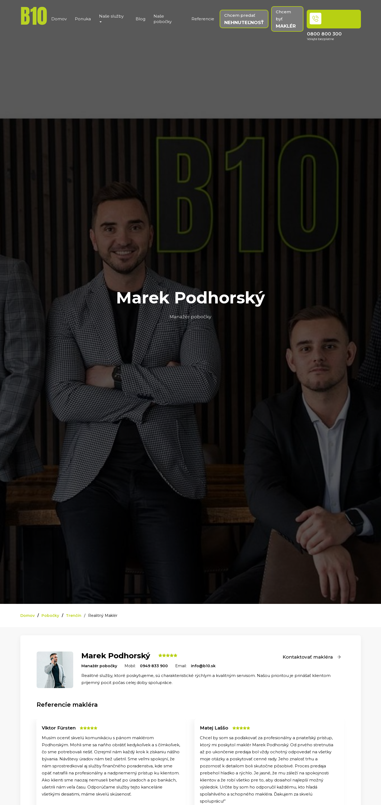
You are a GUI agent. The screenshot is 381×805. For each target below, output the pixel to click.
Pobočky (50, 615)
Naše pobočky (162, 19)
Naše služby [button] (111, 18)
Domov (59, 18)
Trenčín (73, 615)
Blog (140, 18)
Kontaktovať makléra (312, 657)
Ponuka (83, 18)
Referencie (202, 18)
